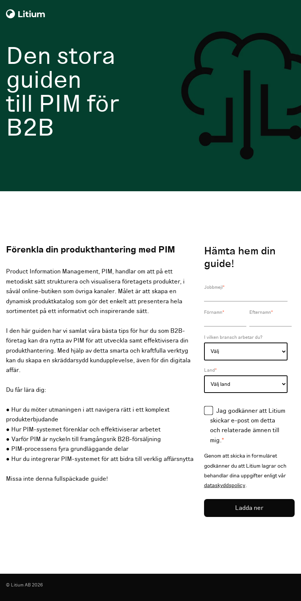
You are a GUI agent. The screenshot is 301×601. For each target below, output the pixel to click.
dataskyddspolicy (224, 485)
